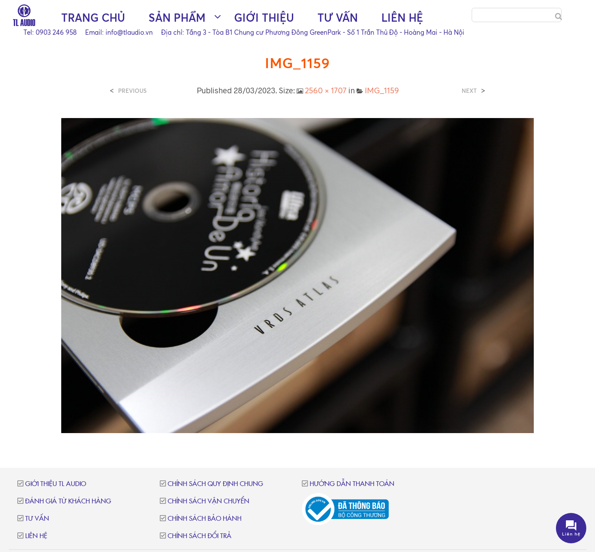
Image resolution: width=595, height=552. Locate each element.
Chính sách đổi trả (199, 536)
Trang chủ (93, 17)
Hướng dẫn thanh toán (352, 484)
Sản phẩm (177, 17)
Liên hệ (402, 17)
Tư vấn (337, 17)
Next (469, 91)
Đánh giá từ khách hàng (68, 501)
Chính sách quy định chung (215, 484)
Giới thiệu (264, 17)
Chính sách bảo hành (204, 518)
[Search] (558, 16)
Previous (132, 91)
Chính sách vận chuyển (208, 501)
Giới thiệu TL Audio (55, 484)
